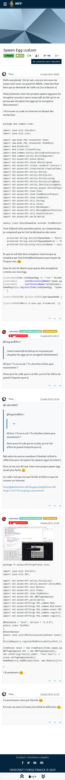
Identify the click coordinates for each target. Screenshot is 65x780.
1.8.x (19, 55)
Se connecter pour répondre (46, 61)
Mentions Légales (38, 757)
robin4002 (14, 331)
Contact (21, 757)
